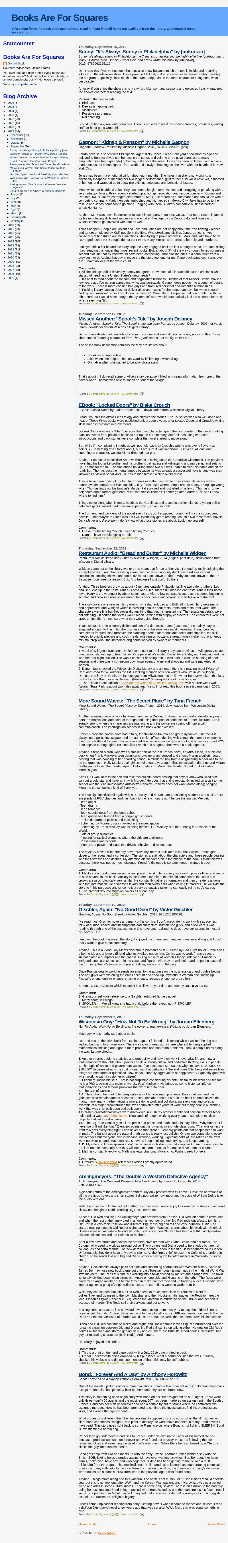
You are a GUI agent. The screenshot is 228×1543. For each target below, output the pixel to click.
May (14, 205)
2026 (11, 102)
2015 (11, 237)
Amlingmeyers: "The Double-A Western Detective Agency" (143, 1176)
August (15, 194)
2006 (11, 273)
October (16, 142)
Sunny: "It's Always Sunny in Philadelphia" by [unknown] (142, 51)
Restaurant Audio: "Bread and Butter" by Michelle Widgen (142, 553)
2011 (11, 253)
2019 (11, 131)
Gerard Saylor (17, 63)
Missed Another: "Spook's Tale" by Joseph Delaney (135, 319)
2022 (11, 119)
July (13, 198)
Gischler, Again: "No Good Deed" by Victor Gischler (136, 909)
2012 (11, 249)
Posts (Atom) (107, 1533)
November (17, 138)
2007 (11, 269)
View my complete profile (20, 84)
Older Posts (216, 1524)
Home (152, 1524)
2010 (11, 257)
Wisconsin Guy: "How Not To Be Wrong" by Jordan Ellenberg (146, 1022)
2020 (11, 127)
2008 (11, 265)
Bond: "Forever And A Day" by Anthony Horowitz (133, 1374)
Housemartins (107, 1162)
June (14, 202)
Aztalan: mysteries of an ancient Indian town (153, 683)
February (16, 217)
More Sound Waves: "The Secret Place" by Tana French (140, 701)
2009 (11, 261)
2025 (11, 106)
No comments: (129, 131)
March (15, 213)
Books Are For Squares (59, 17)
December (17, 135)
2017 (11, 229)
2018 (11, 225)
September (18, 146)
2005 (11, 278)
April (14, 209)
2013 (11, 245)
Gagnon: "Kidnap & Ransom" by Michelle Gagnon (134, 142)
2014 (11, 241)
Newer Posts (88, 1524)
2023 (11, 115)
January (16, 221)
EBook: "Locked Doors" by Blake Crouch (124, 405)
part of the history (114, 1115)
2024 (11, 111)
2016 (11, 233)
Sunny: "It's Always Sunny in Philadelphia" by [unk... (39, 150)
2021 (11, 123)
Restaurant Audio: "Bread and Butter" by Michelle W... (40, 164)
